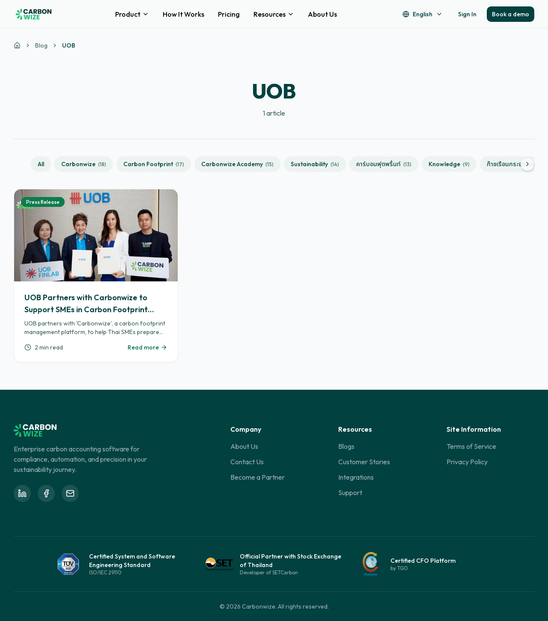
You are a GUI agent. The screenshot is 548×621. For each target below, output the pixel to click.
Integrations (356, 477)
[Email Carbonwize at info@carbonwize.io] (70, 493)
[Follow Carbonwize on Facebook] (46, 493)
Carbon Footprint (153, 164)
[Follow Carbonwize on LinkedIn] (22, 493)
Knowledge (449, 164)
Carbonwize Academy (237, 164)
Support (350, 492)
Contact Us (247, 461)
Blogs (346, 446)
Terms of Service (471, 446)
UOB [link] (68, 45)
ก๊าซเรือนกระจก (511, 164)
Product (132, 14)
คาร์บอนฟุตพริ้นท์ (383, 164)
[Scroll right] (527, 164)
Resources (273, 14)
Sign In (467, 14)
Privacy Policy (467, 461)
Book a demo (510, 14)
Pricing (229, 14)
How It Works (183, 14)
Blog (41, 45)
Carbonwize (83, 164)
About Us (322, 14)
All (41, 164)
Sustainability (315, 164)
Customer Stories (364, 461)
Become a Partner (257, 477)
